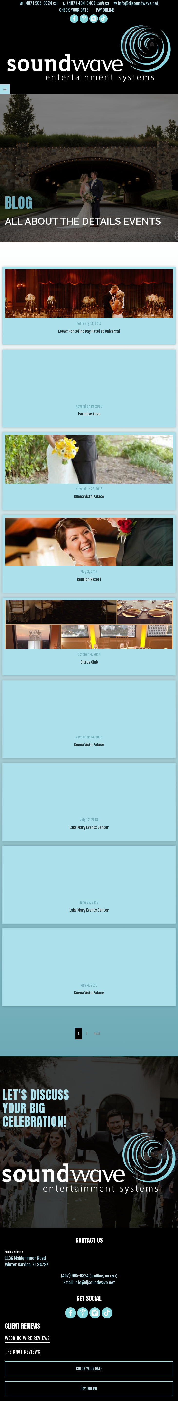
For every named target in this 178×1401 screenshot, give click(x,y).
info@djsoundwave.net (95, 1282)
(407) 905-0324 (75, 1275)
